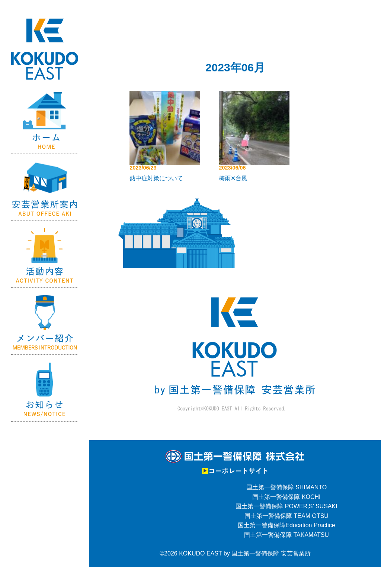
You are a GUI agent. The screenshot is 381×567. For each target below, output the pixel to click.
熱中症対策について (156, 178)
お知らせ (44, 388)
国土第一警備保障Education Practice (286, 525)
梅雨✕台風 (233, 178)
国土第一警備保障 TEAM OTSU (286, 516)
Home (44, 120)
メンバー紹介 (44, 321)
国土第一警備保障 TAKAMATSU (286, 535)
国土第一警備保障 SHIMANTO (286, 487)
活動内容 (44, 254)
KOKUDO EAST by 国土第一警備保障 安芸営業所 (245, 553)
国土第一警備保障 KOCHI (286, 497)
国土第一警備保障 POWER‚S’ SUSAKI (286, 506)
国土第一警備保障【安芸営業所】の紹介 (44, 187)
